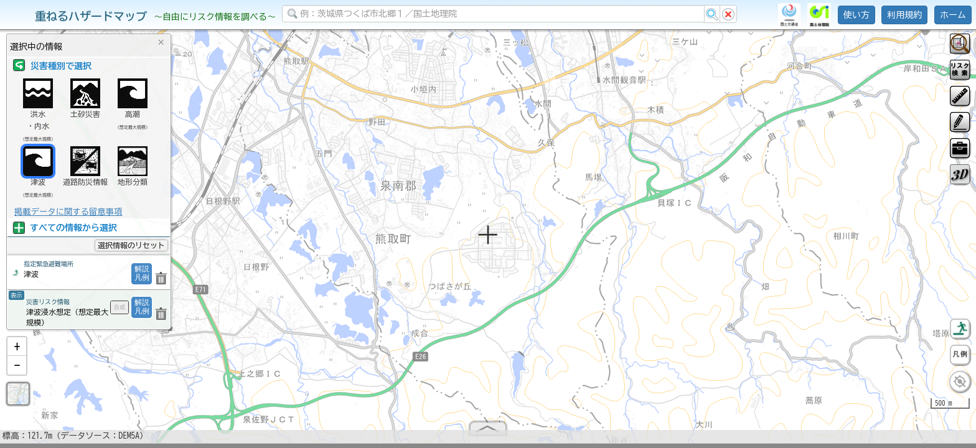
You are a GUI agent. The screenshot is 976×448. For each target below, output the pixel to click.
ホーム (953, 15)
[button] (16, 351)
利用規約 (904, 15)
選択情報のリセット (131, 245)
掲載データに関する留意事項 (68, 211)
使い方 (856, 15)
